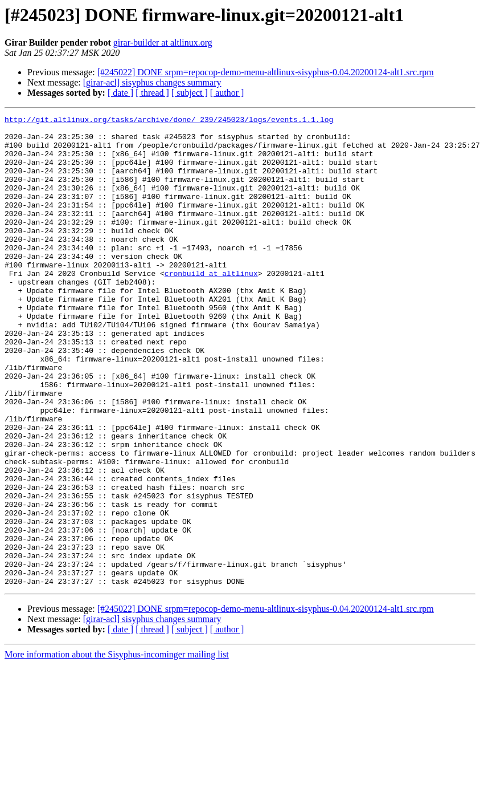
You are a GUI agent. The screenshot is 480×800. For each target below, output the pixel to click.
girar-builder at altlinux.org (162, 42)
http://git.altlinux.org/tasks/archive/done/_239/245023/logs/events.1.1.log (169, 121)
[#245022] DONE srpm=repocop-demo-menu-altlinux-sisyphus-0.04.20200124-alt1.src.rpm (265, 72)
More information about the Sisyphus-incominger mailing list (117, 748)
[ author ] (227, 93)
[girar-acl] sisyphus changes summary (152, 82)
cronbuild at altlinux (211, 305)
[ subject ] (189, 93)
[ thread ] (152, 93)
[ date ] (120, 93)
